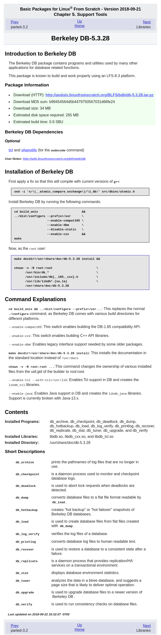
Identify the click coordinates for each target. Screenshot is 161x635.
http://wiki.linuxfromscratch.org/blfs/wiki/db (54, 158)
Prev (14, 22)
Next (147, 22)
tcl (11, 150)
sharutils (29, 150)
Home (80, 26)
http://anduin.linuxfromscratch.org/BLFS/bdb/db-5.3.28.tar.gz (100, 95)
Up (79, 21)
